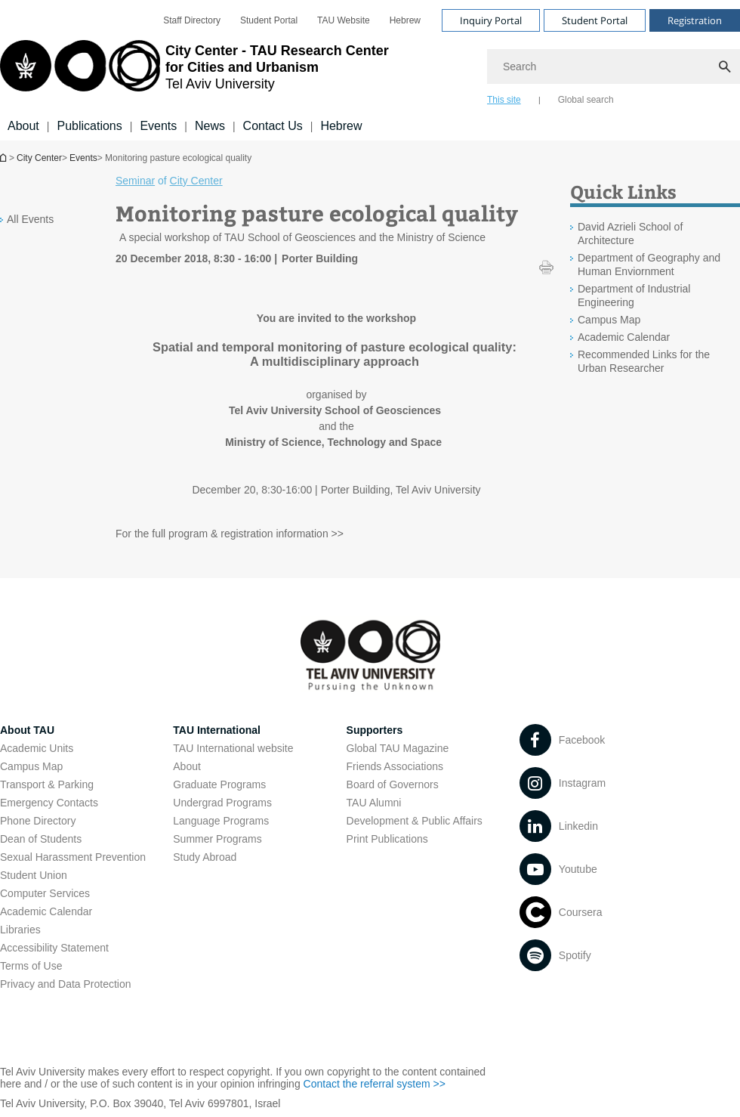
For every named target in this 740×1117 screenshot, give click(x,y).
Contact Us (273, 125)
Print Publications (387, 839)
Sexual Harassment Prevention (73, 857)
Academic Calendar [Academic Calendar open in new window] (624, 337)
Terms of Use (31, 966)
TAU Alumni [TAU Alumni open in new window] (374, 803)
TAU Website (343, 20)
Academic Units (36, 748)
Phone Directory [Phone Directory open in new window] (38, 821)
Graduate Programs (219, 784)
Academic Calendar (46, 911)
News (210, 125)
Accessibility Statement (54, 948)
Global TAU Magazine (398, 748)
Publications (89, 125)
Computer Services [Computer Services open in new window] (45, 893)
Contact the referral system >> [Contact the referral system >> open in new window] (375, 1084)
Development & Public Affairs (415, 821)
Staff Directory (191, 20)
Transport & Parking (47, 784)
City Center (39, 158)
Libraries (20, 930)
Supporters (375, 730)
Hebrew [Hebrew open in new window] (405, 20)
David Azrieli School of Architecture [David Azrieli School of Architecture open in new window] (630, 233)
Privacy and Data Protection (65, 984)
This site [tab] (504, 99)
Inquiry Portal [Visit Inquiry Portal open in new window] (491, 20)
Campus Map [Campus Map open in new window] (609, 320)
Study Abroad (204, 857)
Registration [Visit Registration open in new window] (695, 20)
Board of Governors (393, 784)
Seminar (135, 181)
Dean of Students (41, 839)
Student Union (33, 875)
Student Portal (269, 20)
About (23, 125)
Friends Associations (395, 766)
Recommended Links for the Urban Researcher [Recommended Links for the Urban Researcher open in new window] (644, 361)
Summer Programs (217, 839)
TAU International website (233, 748)
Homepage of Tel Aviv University (4, 157)
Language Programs (221, 821)
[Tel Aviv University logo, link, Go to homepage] (194, 72)
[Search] (613, 66)
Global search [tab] (586, 99)
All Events (30, 219)
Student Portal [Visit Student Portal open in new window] (594, 20)
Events (158, 125)
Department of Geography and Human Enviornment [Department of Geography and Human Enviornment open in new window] (649, 264)
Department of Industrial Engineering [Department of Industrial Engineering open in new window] (634, 295)
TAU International (217, 730)
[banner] (370, 70)
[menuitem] (191, 20)
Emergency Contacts (49, 803)
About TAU (27, 730)
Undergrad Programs (222, 803)
